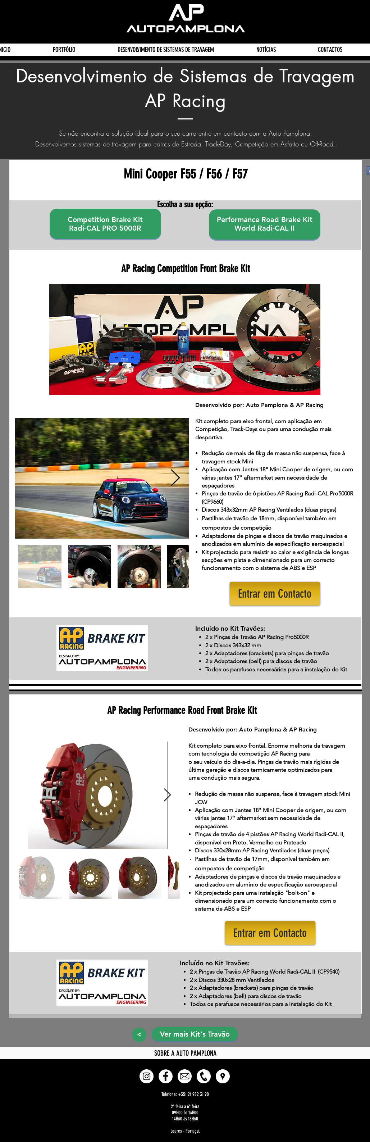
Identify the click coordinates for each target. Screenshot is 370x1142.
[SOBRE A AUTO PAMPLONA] (185, 1053)
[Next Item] (175, 478)
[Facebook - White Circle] (166, 1076)
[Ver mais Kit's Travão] (195, 1034)
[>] (139, 1035)
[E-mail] (185, 1076)
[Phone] (204, 1076)
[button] (275, 594)
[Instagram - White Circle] (147, 1076)
